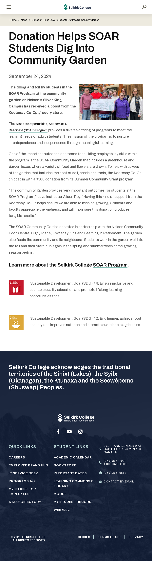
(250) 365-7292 (115, 460)
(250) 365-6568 (115, 472)
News (24, 20)
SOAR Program (110, 265)
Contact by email (119, 481)
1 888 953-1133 (115, 464)
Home (13, 20)
